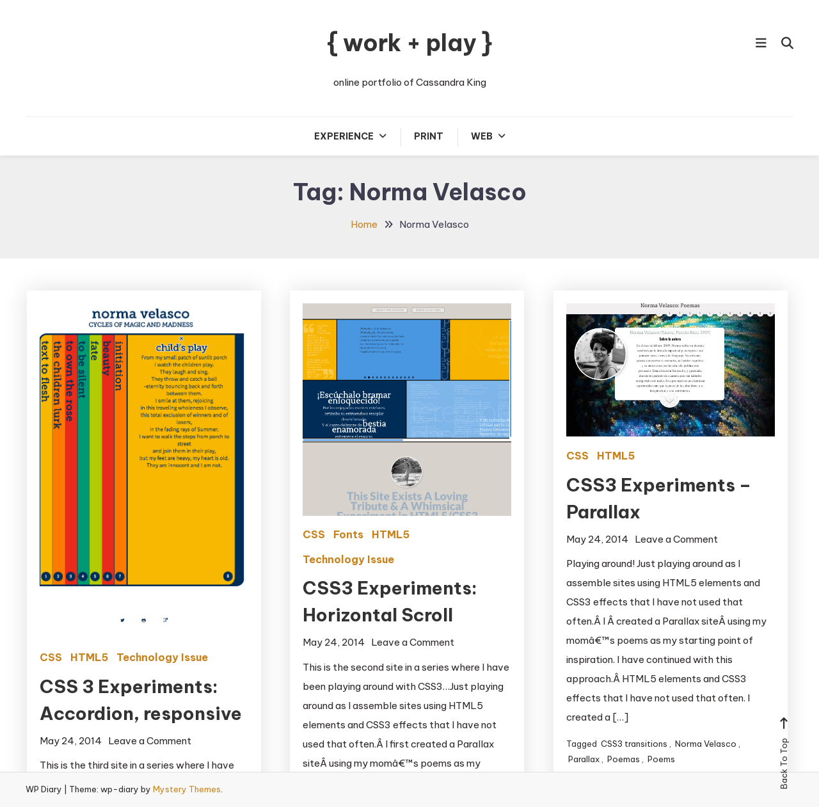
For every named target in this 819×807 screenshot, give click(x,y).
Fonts (348, 534)
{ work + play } (409, 43)
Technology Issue (162, 657)
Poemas (623, 759)
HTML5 (89, 657)
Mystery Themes (187, 789)
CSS (51, 657)
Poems (661, 759)
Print (428, 136)
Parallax (584, 759)
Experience (344, 136)
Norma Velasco (705, 744)
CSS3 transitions (634, 744)
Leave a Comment (149, 741)
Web (482, 136)
